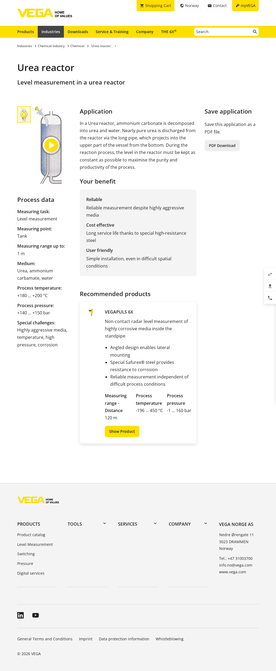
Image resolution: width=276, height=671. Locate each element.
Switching (26, 553)
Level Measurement (35, 544)
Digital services (30, 573)
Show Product (122, 431)
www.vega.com (232, 571)
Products (25, 31)
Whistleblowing (170, 638)
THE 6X (169, 31)
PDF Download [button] (222, 145)
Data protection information (124, 638)
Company (145, 31)
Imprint (85, 638)
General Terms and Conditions (45, 638)
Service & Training (112, 31)
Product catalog (31, 534)
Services (127, 524)
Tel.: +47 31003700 (236, 558)
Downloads (78, 31)
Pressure (25, 563)
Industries (51, 31)
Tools (75, 524)
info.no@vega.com (235, 565)
